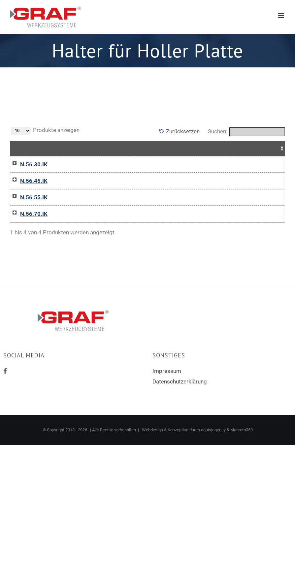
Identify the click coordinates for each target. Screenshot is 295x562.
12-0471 (60, 196)
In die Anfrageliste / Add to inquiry (218, 177)
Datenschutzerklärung (179, 442)
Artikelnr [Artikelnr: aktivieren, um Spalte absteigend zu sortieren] (62, 148)
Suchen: (246, 131)
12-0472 (60, 227)
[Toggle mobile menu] (281, 15)
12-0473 (60, 259)
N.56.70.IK (27, 259)
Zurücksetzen (183, 131)
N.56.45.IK (27, 196)
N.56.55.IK (27, 227)
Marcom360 (241, 490)
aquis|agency (213, 490)
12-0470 (60, 164)
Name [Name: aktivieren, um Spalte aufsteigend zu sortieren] (23, 148)
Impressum (166, 431)
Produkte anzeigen (45, 131)
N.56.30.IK (27, 164)
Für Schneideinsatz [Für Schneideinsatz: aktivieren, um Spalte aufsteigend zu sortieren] (125, 148)
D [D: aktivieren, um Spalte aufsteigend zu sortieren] (88, 148)
